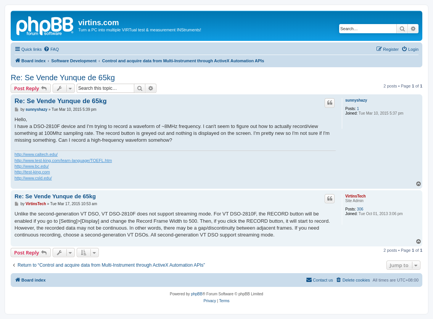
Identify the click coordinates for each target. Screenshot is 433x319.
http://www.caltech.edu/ (36, 154)
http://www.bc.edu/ (31, 166)
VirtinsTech (355, 196)
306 (360, 209)
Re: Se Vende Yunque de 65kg (63, 77)
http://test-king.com (32, 172)
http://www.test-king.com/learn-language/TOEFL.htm (63, 160)
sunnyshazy (356, 100)
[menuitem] (51, 49)
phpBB (197, 294)
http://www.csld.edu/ (33, 178)
